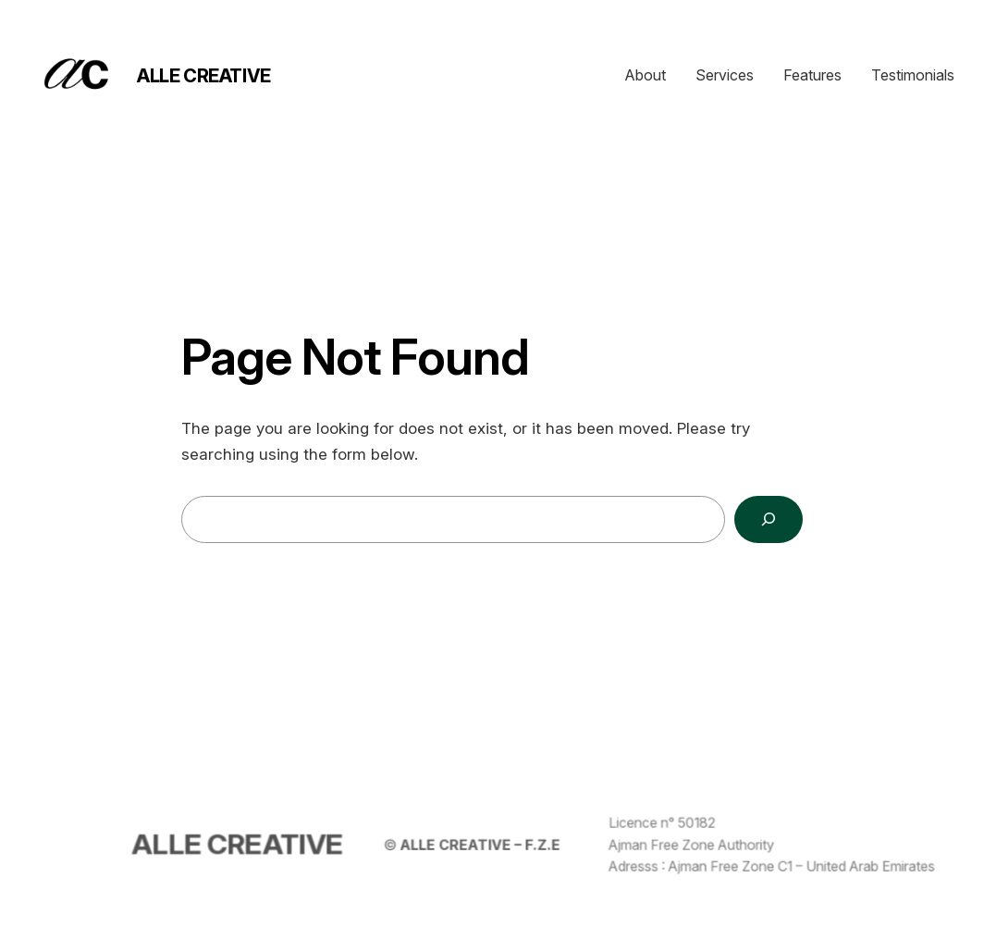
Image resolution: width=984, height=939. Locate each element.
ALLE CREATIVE (204, 76)
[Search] (768, 519)
